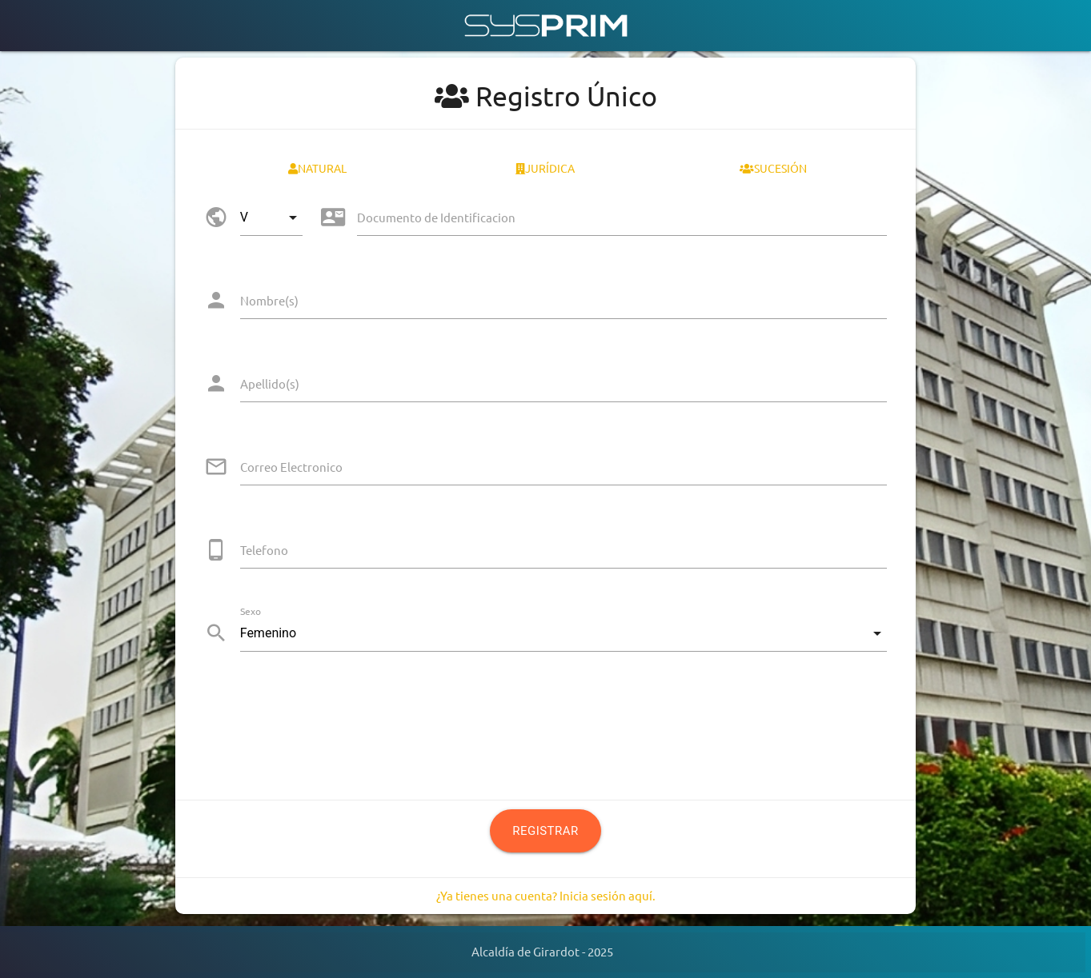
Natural (317, 168)
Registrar (545, 831)
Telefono (264, 549)
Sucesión (773, 168)
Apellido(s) (269, 383)
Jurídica (545, 168)
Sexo (250, 611)
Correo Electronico (291, 466)
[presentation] (325, 717)
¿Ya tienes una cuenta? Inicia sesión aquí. (546, 895)
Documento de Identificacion (436, 217)
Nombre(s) (269, 300)
